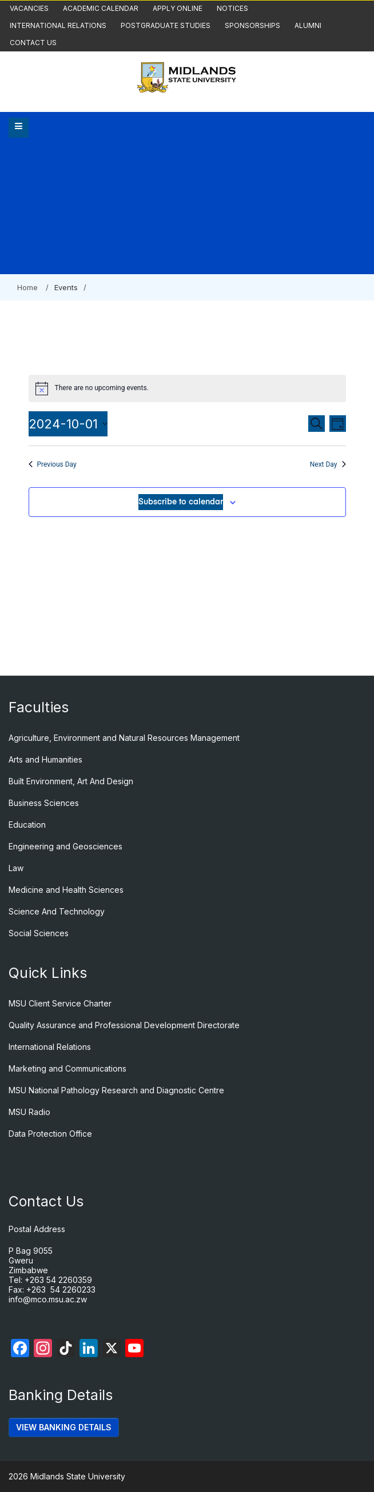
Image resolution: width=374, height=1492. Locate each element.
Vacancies (29, 8)
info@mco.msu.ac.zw (48, 1299)
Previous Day (53, 464)
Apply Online (177, 8)
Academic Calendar (100, 8)
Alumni (308, 25)
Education (27, 824)
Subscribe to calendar (180, 502)
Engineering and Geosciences (65, 846)
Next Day (328, 464)
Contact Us (33, 42)
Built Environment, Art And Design (71, 781)
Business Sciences (44, 803)
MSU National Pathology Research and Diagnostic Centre (116, 1090)
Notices (232, 8)
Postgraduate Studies (165, 25)
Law (16, 868)
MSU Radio (29, 1112)
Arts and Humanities (45, 759)
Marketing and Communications (67, 1068)
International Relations (58, 25)
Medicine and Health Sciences (66, 890)
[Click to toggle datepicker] (68, 423)
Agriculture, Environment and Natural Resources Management (124, 738)
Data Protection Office (50, 1133)
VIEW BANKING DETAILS (64, 1427)
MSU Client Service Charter (60, 1003)
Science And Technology (57, 911)
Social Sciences (39, 933)
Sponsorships (252, 25)
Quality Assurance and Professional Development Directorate (124, 1025)
